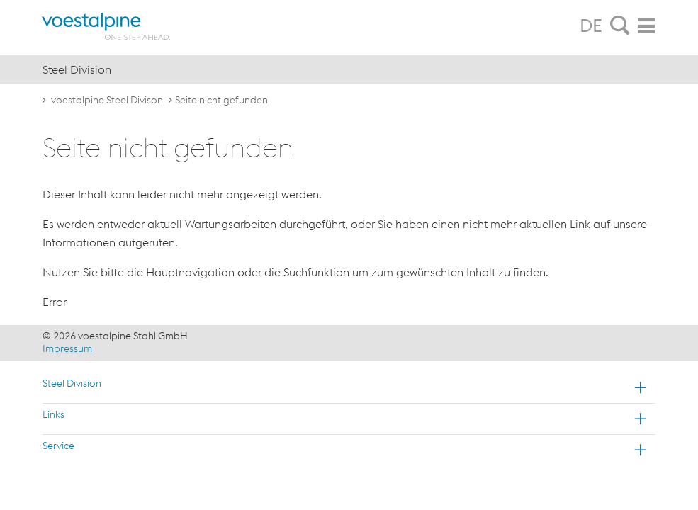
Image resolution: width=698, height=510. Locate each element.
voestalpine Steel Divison (107, 100)
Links (53, 414)
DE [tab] (591, 25)
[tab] (620, 26)
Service (58, 445)
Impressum (67, 348)
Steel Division (72, 383)
